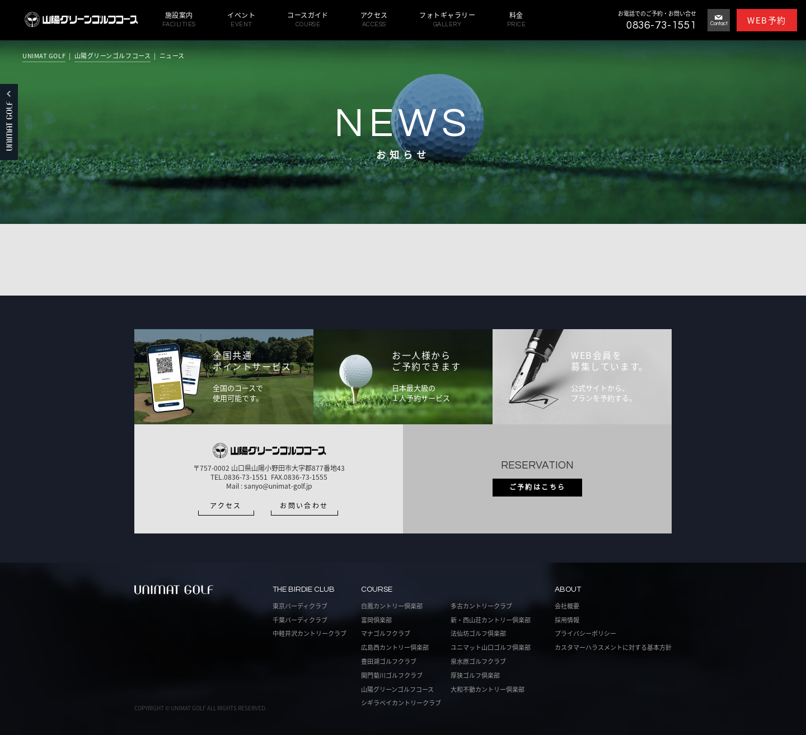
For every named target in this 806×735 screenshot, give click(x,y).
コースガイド (308, 20)
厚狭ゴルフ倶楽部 (475, 675)
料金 (516, 20)
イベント (241, 20)
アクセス (374, 20)
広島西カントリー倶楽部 (395, 647)
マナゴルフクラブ (385, 633)
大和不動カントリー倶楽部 (487, 689)
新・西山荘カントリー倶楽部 (491, 620)
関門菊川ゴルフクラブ (392, 675)
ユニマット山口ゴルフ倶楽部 (491, 647)
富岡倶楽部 (376, 620)
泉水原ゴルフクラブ (478, 661)
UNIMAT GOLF (43, 55)
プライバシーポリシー (585, 633)
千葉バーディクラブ (300, 620)
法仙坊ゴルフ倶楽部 (478, 633)
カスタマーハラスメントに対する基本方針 (613, 647)
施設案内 (179, 20)
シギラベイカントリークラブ (401, 703)
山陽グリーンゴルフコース (112, 55)
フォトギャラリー (447, 20)
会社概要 (567, 606)
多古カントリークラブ (481, 606)
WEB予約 (766, 20)
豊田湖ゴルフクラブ (388, 661)
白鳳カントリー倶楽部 (392, 606)
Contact (719, 20)
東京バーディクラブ (300, 606)
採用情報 (567, 620)
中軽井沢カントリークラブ (309, 633)
